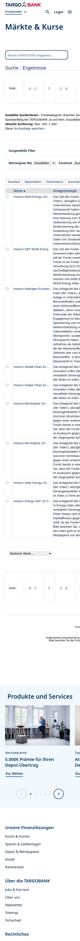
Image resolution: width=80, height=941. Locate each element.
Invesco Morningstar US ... (31, 403)
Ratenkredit (14, 867)
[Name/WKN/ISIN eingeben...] (37, 55)
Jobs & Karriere (17, 889)
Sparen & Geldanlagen (23, 844)
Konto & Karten (17, 836)
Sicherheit (13, 920)
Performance (54, 182)
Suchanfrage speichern (29, 128)
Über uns (12, 897)
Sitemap (11, 912)
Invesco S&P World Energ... (31, 249)
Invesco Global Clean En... (31, 367)
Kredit (10, 859)
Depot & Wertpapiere (22, 851)
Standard (14, 182)
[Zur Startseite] (23, 4)
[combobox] (36, 54)
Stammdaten (33, 182)
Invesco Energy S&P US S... (32, 501)
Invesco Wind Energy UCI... (31, 196)
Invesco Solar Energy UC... (31, 482)
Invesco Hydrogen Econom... (32, 289)
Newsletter (13, 905)
